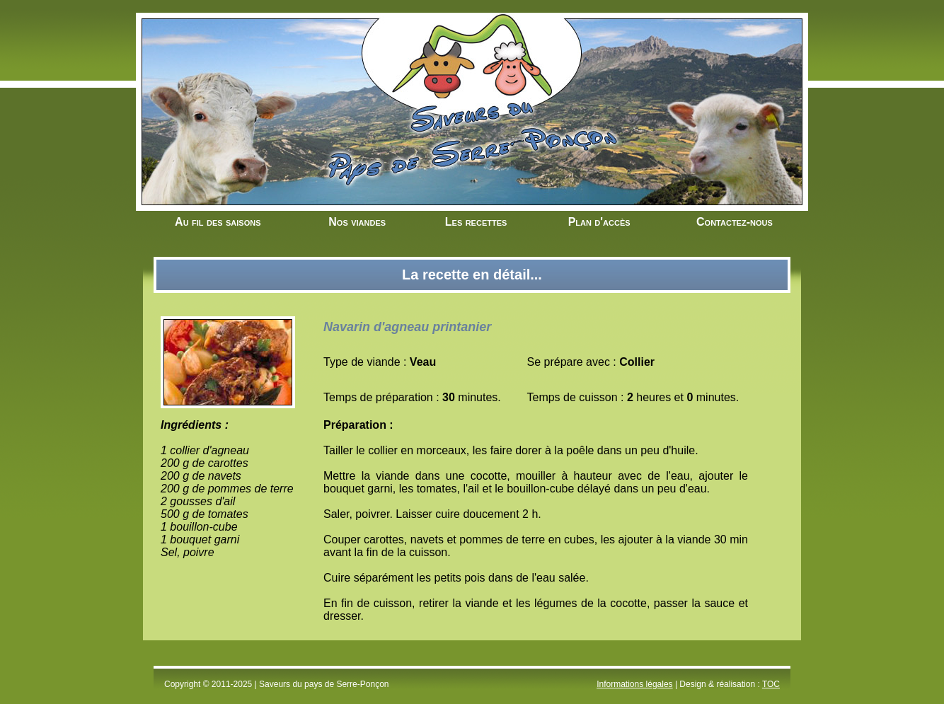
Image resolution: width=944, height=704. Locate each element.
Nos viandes (357, 222)
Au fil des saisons (217, 222)
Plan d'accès (599, 222)
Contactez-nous (734, 222)
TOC (771, 684)
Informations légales (634, 684)
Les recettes (476, 222)
